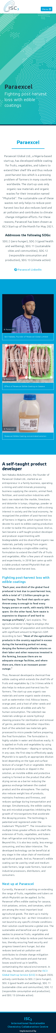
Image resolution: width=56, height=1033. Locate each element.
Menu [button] (45, 8)
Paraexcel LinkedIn (30, 269)
